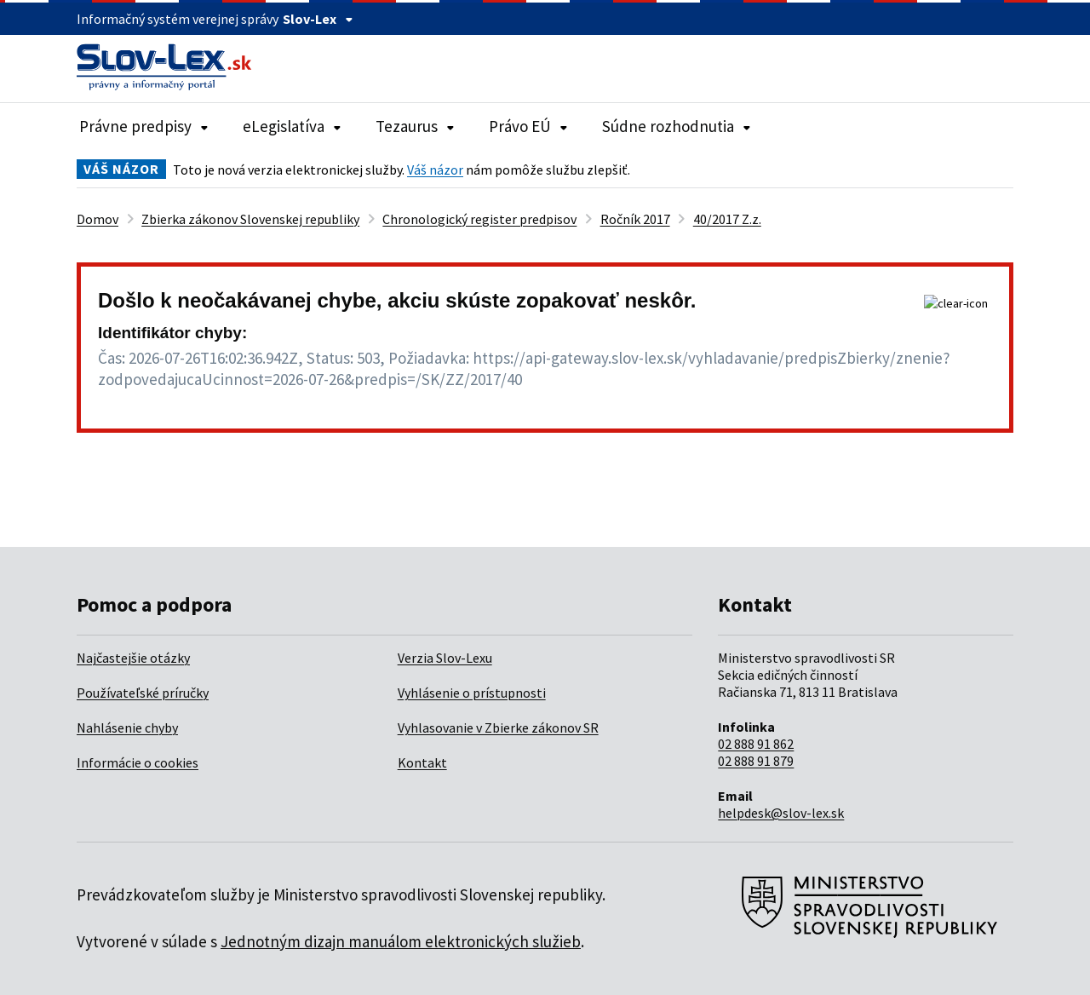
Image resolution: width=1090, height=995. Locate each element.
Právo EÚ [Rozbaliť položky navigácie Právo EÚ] (528, 126)
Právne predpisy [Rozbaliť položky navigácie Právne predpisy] (144, 126)
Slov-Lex (318, 18)
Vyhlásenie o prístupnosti (472, 692)
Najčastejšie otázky (133, 657)
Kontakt (422, 762)
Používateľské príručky (143, 692)
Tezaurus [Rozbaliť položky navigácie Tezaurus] (415, 126)
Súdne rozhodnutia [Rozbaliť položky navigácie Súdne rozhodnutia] (676, 126)
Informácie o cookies (137, 762)
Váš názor (435, 169)
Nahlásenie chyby (127, 727)
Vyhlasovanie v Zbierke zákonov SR (498, 727)
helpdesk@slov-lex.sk (781, 812)
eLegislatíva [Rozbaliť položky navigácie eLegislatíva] (292, 126)
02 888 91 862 (756, 743)
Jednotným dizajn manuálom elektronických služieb (401, 941)
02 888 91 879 (756, 760)
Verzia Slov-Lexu (445, 657)
